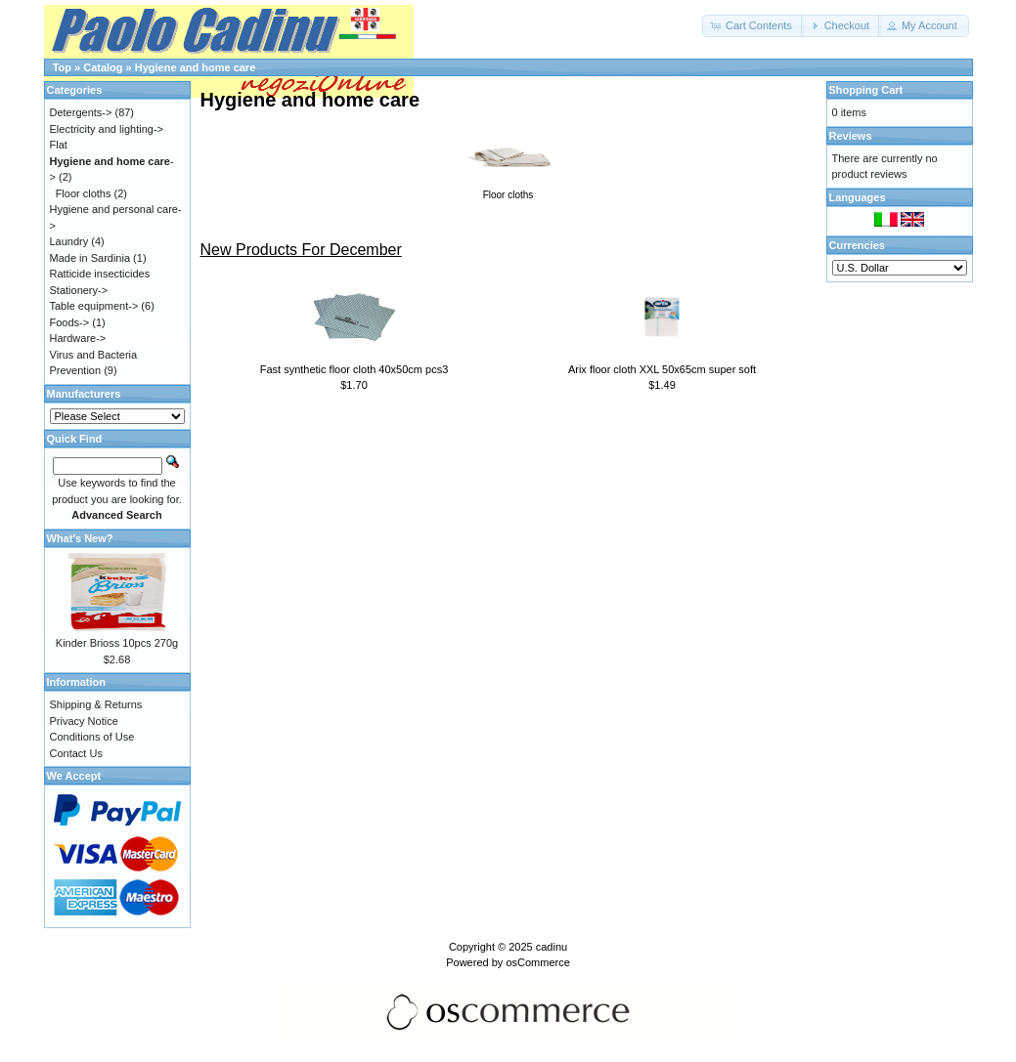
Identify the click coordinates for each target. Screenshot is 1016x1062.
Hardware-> (78, 338)
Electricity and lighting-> (106, 129)
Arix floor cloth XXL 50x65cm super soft (662, 369)
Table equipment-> (94, 306)
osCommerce (537, 962)
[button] (753, 26)
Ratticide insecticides (100, 273)
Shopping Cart (866, 90)
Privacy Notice (84, 721)
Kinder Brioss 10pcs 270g (117, 643)
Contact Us (76, 753)
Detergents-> (81, 112)
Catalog (102, 67)
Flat (58, 144)
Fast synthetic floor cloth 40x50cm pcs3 (354, 369)
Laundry (69, 241)
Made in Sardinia (90, 258)
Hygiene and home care (195, 67)
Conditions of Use (92, 737)
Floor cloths (83, 193)
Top (62, 67)
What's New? (80, 538)
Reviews (850, 136)
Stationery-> (79, 290)
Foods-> (70, 322)
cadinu (551, 947)
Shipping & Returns (96, 704)
